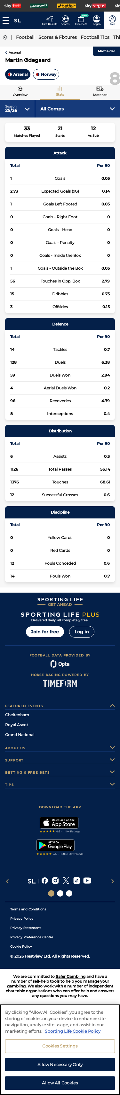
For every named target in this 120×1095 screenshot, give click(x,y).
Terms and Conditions (28, 909)
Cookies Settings (59, 1045)
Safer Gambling (70, 976)
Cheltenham (17, 714)
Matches (100, 95)
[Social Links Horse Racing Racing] (60, 893)
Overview (20, 95)
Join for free (45, 632)
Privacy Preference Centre (31, 937)
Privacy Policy (21, 919)
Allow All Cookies (60, 1082)
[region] (60, 1049)
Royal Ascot (16, 724)
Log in (82, 632)
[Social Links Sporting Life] (51, 893)
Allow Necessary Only (60, 1064)
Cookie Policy (21, 946)
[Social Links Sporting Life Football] (69, 893)
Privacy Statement (25, 928)
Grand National (19, 734)
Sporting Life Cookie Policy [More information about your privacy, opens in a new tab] (72, 1031)
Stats (60, 94)
